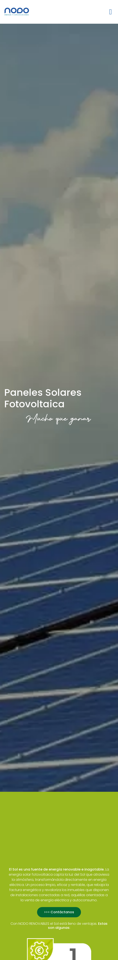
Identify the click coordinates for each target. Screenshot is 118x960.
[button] (111, 11)
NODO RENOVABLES (33, 923)
